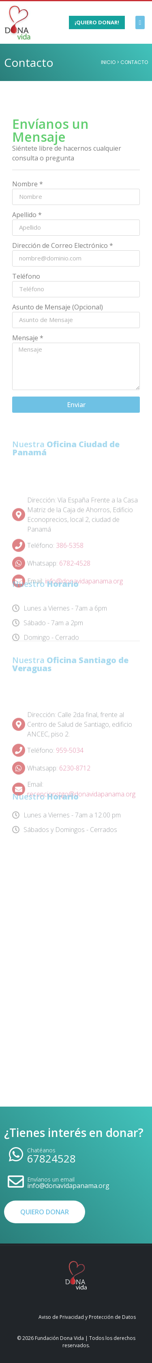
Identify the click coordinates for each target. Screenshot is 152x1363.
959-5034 (69, 769)
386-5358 (69, 565)
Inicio (108, 62)
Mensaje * (27, 338)
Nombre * (27, 184)
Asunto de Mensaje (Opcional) (57, 307)
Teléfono (26, 277)
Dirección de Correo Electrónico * (62, 246)
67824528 (51, 1158)
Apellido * (27, 215)
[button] (140, 22)
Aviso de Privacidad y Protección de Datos (87, 1317)
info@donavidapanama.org (68, 1185)
